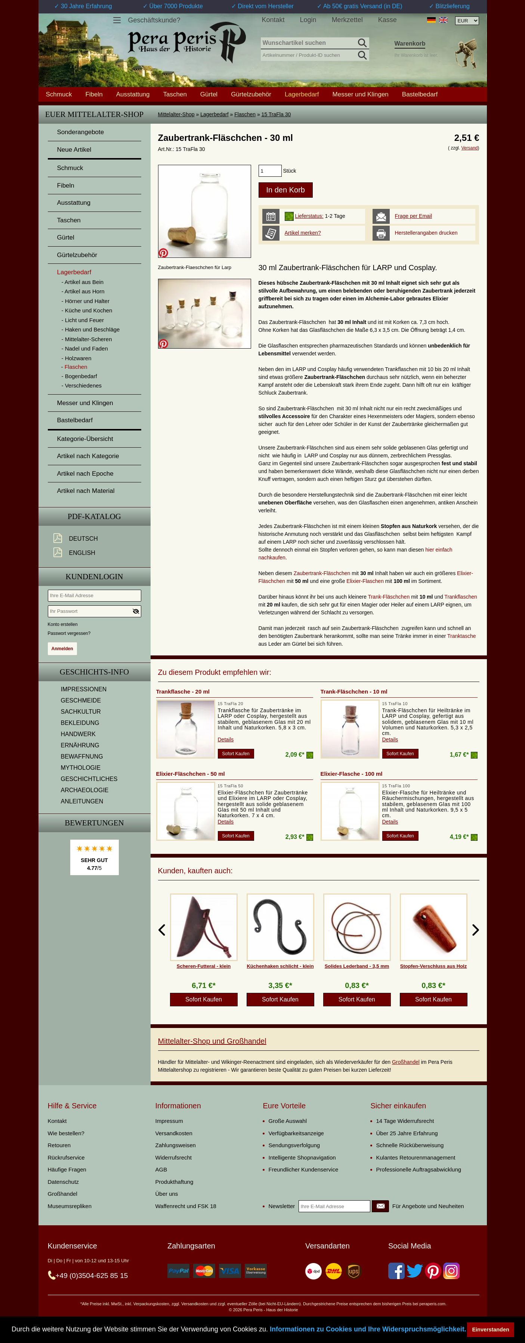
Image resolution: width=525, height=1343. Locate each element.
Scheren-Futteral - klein (204, 966)
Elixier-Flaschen (365, 581)
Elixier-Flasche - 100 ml (352, 774)
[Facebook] (396, 1271)
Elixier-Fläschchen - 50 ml (190, 774)
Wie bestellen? (66, 1133)
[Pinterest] (433, 1271)
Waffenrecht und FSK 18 (185, 1206)
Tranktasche (461, 636)
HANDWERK (78, 734)
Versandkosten (173, 1133)
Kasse (387, 20)
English (82, 553)
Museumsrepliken (70, 1206)
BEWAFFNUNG (82, 756)
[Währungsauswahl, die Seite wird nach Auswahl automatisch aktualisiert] (467, 20)
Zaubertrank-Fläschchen (322, 573)
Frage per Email (413, 216)
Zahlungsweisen (175, 1145)
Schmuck (59, 94)
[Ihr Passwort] (94, 611)
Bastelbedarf (420, 94)
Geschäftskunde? (154, 20)
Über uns (166, 1194)
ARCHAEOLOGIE (85, 790)
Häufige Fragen (67, 1169)
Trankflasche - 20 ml (183, 691)
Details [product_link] (226, 739)
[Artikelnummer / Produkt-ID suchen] (315, 54)
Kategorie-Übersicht (85, 438)
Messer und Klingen (361, 94)
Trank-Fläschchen (389, 597)
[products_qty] (270, 171)
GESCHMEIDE (81, 700)
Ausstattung (133, 94)
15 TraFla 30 (276, 114)
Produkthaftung (174, 1182)
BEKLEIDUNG (80, 723)
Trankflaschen (460, 597)
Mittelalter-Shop (176, 114)
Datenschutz (63, 1182)
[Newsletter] (380, 1206)
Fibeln (93, 94)
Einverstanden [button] (490, 1330)
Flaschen (245, 114)
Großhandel (406, 1062)
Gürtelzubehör (251, 94)
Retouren (59, 1145)
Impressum (169, 1121)
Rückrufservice (66, 1157)
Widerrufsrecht (173, 1157)
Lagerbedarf (214, 114)
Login (308, 20)
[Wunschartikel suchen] (315, 43)
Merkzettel (347, 20)
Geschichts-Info (94, 671)
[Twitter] (415, 1271)
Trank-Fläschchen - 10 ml (354, 691)
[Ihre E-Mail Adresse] (94, 596)
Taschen (175, 94)
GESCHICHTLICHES (89, 779)
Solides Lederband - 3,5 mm (357, 966)
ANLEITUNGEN (82, 801)
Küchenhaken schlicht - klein (280, 966)
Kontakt (273, 20)
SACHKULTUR (81, 711)
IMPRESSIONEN (84, 689)
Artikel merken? (303, 233)
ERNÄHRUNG (80, 745)
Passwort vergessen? (69, 633)
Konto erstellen (63, 624)
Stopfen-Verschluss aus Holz (433, 966)
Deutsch (83, 538)
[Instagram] (451, 1271)
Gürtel (208, 94)
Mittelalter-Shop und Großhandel (212, 1041)
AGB (161, 1169)
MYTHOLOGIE (81, 768)
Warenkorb (410, 43)
